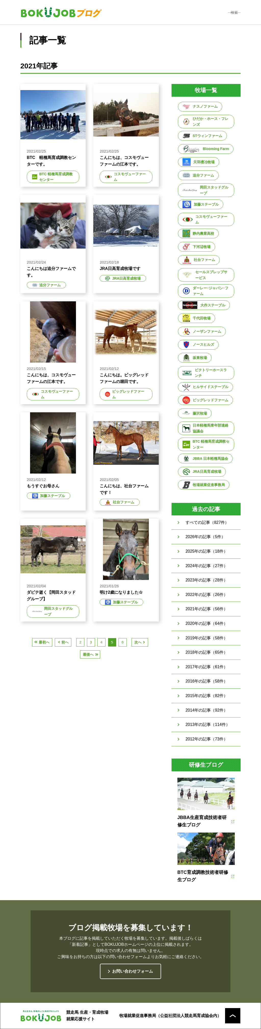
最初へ (44, 642)
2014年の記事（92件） (207, 710)
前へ (65, 642)
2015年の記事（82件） (207, 695)
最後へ (88, 654)
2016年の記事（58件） (207, 681)
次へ (137, 642)
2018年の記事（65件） (207, 652)
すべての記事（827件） (207, 522)
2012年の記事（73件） (207, 739)
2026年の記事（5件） (206, 537)
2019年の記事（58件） (207, 638)
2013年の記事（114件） (208, 724)
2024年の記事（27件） (207, 566)
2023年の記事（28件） (207, 580)
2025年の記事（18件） (207, 551)
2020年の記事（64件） (207, 623)
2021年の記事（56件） (207, 609)
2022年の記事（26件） (207, 594)
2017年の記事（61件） (207, 667)
